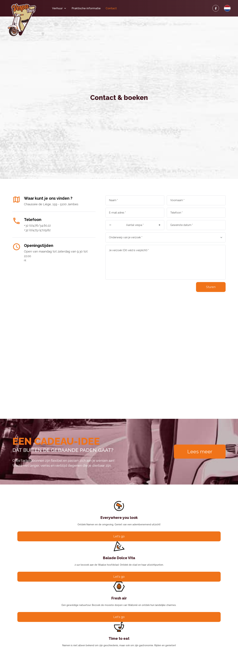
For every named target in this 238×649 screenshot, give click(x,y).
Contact (111, 8)
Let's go (119, 536)
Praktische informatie (86, 8)
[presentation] (130, 288)
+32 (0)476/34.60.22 (37, 225)
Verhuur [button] (59, 8)
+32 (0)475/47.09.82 (37, 230)
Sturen (211, 287)
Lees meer (199, 451)
